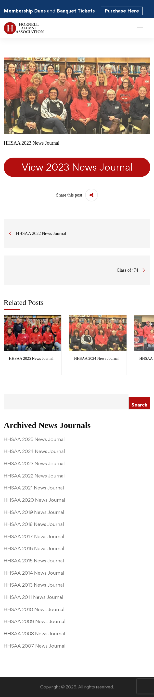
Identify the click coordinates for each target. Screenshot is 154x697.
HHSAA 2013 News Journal (34, 585)
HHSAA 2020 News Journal (34, 500)
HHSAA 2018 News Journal (34, 524)
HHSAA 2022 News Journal (34, 476)
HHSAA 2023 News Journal (34, 463)
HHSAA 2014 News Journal (34, 573)
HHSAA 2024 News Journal (96, 358)
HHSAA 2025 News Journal (31, 358)
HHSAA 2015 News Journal (34, 561)
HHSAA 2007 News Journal (34, 646)
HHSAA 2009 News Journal (34, 621)
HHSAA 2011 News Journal (33, 597)
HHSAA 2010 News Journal (34, 609)
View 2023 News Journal (77, 167)
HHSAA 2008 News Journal (34, 634)
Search (139, 405)
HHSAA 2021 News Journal (34, 488)
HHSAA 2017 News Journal (34, 536)
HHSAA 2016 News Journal (34, 548)
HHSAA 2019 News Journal (34, 512)
